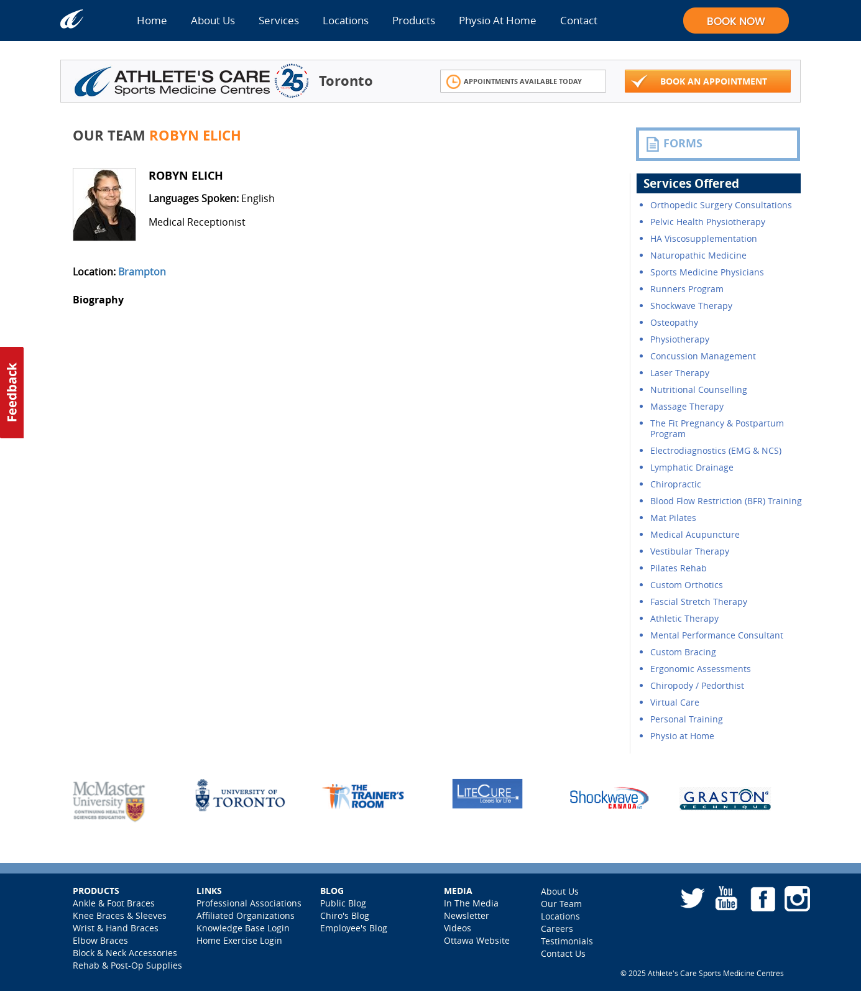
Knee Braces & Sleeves (120, 915)
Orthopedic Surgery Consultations (721, 205)
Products (413, 20)
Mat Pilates (673, 517)
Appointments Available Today (514, 82)
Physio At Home (497, 20)
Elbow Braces (100, 940)
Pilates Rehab (678, 568)
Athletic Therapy (684, 618)
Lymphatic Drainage (692, 467)
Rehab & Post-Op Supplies (127, 965)
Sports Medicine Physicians (707, 272)
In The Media (471, 903)
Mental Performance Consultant (716, 635)
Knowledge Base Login (243, 928)
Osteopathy (674, 322)
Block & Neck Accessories (125, 952)
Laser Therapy (679, 373)
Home (152, 20)
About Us (213, 20)
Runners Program (687, 289)
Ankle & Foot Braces (114, 903)
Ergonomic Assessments (700, 669)
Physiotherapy (679, 339)
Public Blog (343, 903)
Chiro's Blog (344, 915)
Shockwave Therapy (691, 305)
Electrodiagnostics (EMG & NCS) (715, 450)
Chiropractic (675, 484)
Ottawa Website (477, 940)
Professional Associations (249, 903)
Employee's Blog (353, 928)
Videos (457, 928)
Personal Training (686, 719)
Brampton (142, 272)
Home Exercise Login (239, 940)
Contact (578, 20)
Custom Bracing (683, 652)
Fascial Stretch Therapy (698, 601)
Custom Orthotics (686, 585)
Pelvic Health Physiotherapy (707, 222)
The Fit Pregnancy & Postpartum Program (717, 428)
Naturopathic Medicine (698, 255)
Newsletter (466, 915)
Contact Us (563, 953)
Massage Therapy (687, 406)
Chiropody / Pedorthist (697, 685)
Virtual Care (674, 702)
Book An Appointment (699, 82)
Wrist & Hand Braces (116, 928)
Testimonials (567, 941)
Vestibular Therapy (689, 551)
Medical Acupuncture (695, 534)
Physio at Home (682, 736)
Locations (346, 20)
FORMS (673, 144)
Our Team (561, 903)
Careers (557, 928)
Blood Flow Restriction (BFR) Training (726, 501)
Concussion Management (703, 356)
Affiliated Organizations (245, 915)
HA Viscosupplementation (703, 238)
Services (279, 20)
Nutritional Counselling (698, 389)
